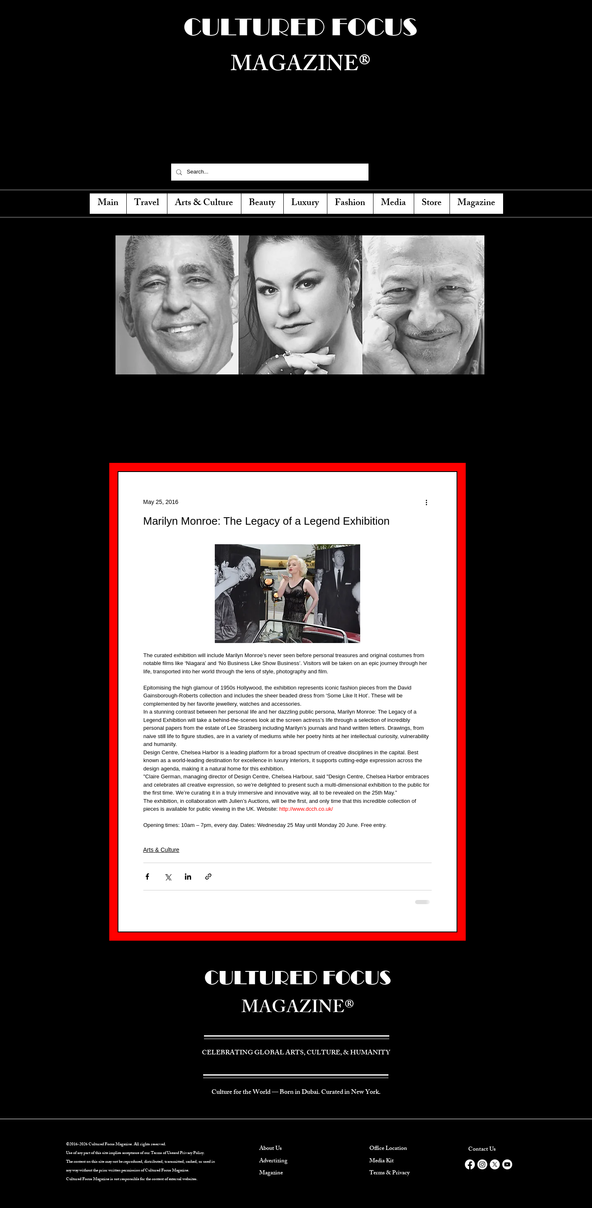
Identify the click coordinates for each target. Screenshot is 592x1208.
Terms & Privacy (389, 1173)
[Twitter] (397, 172)
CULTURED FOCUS (297, 977)
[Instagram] (411, 172)
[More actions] (427, 502)
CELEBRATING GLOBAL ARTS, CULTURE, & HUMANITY (300, 139)
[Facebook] (382, 172)
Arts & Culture (161, 849)
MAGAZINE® (297, 1009)
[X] (495, 1164)
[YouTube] (426, 172)
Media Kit (381, 1161)
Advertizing (273, 1161)
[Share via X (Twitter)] (168, 876)
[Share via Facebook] (147, 876)
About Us (270, 1149)
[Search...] (269, 172)
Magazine (271, 1173)
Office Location (388, 1149)
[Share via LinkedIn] (188, 876)
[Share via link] (208, 876)
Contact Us (482, 1149)
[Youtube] (507, 1164)
